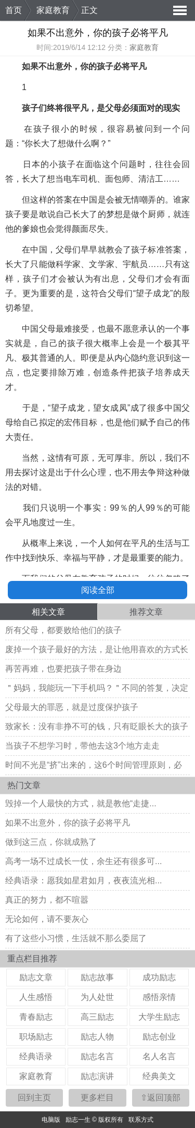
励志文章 (36, 977)
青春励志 (36, 1016)
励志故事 (97, 977)
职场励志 (36, 1036)
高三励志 (97, 1016)
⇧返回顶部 (160, 1097)
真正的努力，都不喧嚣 (46, 899)
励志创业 (159, 1036)
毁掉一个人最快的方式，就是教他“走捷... (81, 803)
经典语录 (36, 1056)
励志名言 (97, 1056)
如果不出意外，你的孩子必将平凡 (67, 822)
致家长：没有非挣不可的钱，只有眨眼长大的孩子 (96, 726)
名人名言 (159, 1056)
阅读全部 (97, 590)
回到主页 (34, 1097)
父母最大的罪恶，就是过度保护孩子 (71, 707)
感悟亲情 (159, 997)
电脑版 (51, 1119)
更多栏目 (97, 1097)
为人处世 (97, 997)
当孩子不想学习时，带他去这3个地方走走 (82, 745)
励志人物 (97, 1036)
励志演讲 (97, 1076)
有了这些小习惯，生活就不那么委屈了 (76, 938)
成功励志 (159, 977)
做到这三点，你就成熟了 (51, 842)
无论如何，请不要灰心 (46, 919)
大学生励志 (159, 1016)
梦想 (114, 214)
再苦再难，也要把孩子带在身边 (63, 668)
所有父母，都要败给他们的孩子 (63, 630)
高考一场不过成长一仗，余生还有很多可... (83, 861)
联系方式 (140, 1119)
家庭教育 (53, 10)
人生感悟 (36, 997)
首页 (13, 10)
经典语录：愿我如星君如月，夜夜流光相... (83, 880)
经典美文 (159, 1076)
